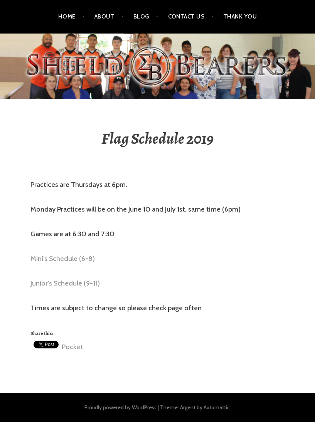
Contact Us (186, 16)
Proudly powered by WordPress (120, 407)
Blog (141, 16)
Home (67, 16)
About (104, 16)
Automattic (217, 407)
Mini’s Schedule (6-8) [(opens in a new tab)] (62, 258)
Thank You (240, 16)
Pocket (72, 347)
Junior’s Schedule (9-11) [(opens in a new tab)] (65, 283)
